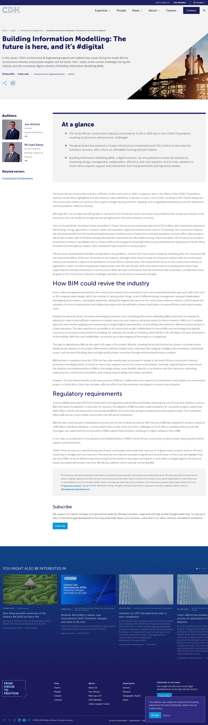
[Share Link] (4, 83)
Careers (171, 10)
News (136, 10)
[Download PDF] (13, 83)
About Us (93, 687)
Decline (166, 715)
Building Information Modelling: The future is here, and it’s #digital (76, 31)
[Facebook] (4, 720)
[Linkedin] (19, 720)
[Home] (10, 10)
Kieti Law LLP (162, 3)
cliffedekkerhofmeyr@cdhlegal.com (75, 489)
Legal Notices (134, 720)
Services (127, 692)
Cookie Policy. (155, 708)
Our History (94, 692)
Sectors (126, 687)
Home (4, 31)
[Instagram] (14, 720)
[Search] (204, 10)
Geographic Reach (131, 696)
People (121, 10)
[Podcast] (29, 720)
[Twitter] (9, 720)
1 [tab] (197, 579)
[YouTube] (24, 720)
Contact (58, 700)
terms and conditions (72, 486)
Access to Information (118, 720)
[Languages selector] (199, 2)
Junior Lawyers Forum (99, 704)
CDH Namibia (179, 3)
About (153, 10)
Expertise (101, 10)
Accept (155, 715)
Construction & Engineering (31, 31)
